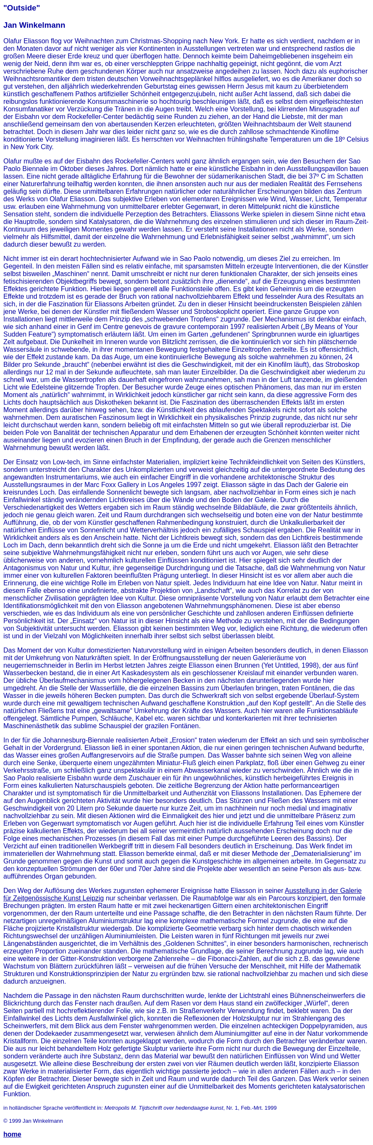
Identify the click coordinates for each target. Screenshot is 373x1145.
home (12, 1134)
